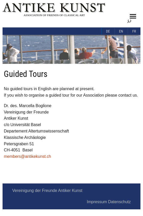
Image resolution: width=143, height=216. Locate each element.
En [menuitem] (121, 31)
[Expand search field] (129, 21)
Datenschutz (119, 202)
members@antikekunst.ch (27, 156)
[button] (132, 16)
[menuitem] (108, 31)
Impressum (97, 202)
